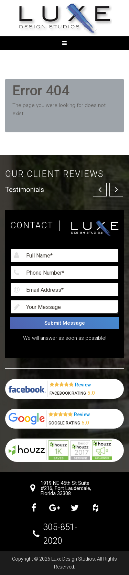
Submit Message (64, 323)
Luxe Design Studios (73, 559)
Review (83, 384)
